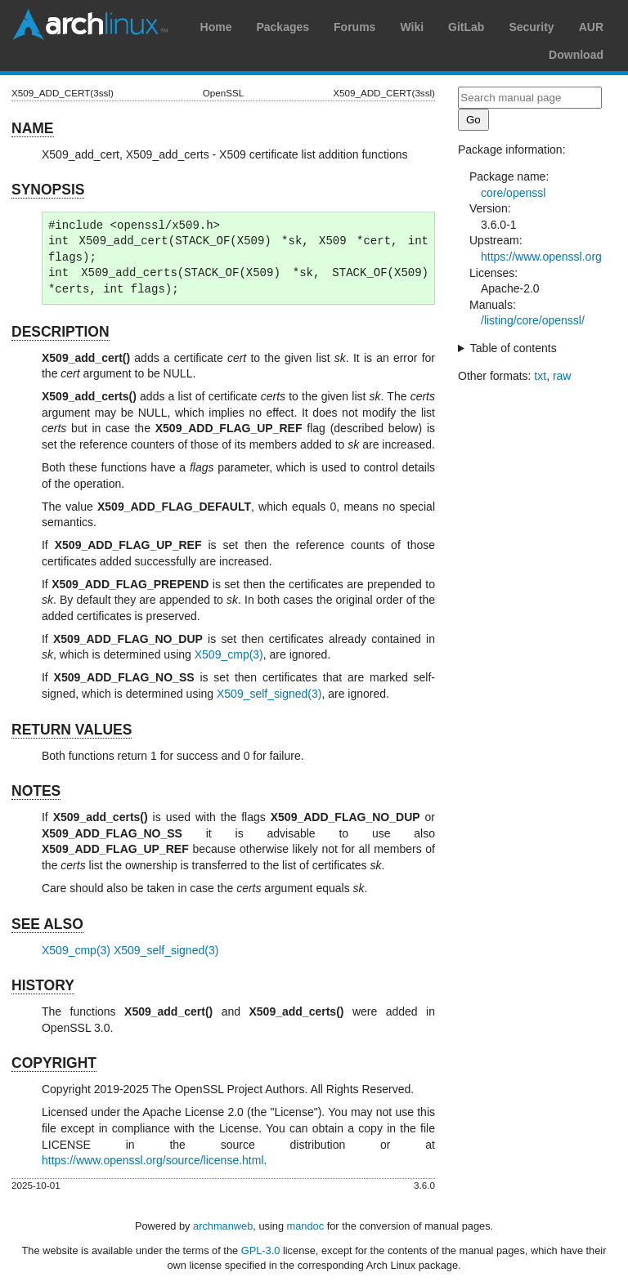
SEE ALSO (47, 924)
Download (576, 54)
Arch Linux (90, 24)
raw (562, 375)
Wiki (412, 26)
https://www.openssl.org (541, 256)
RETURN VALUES (71, 729)
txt (540, 375)
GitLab (466, 26)
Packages (282, 26)
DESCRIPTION (60, 332)
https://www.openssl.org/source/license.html (153, 1160)
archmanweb (223, 1226)
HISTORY (42, 985)
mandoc (306, 1226)
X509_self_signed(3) (269, 693)
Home (216, 26)
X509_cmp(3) (229, 654)
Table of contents (513, 348)
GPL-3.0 (260, 1250)
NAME (32, 128)
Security (531, 26)
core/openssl (513, 192)
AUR (591, 26)
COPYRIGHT (53, 1063)
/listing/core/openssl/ (533, 320)
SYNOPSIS (47, 189)
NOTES (36, 791)
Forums (354, 26)
